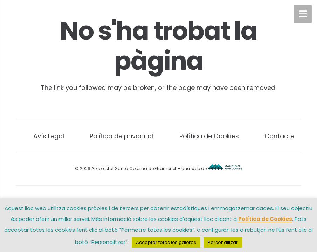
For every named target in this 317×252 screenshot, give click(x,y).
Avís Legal (48, 136)
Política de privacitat (122, 136)
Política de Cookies (209, 136)
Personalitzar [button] (223, 242)
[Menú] (303, 14)
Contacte (279, 136)
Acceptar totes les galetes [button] (166, 242)
